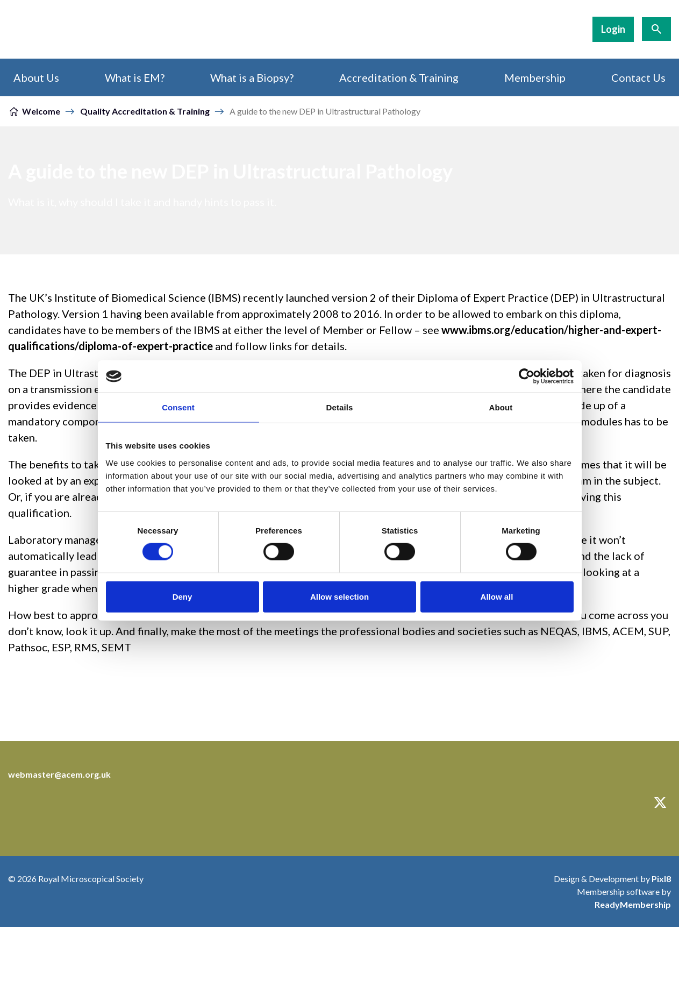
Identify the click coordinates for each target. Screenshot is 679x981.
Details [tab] (339, 407)
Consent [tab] (178, 407)
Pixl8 (661, 878)
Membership (535, 77)
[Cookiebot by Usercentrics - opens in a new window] (527, 376)
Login (613, 29)
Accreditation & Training (399, 77)
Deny (182, 596)
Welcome (41, 111)
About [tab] (501, 407)
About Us (36, 77)
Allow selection (339, 596)
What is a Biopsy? (252, 77)
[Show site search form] (656, 29)
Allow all (497, 596)
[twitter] (660, 802)
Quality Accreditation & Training (145, 111)
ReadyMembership (633, 904)
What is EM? (135, 77)
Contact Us (638, 77)
